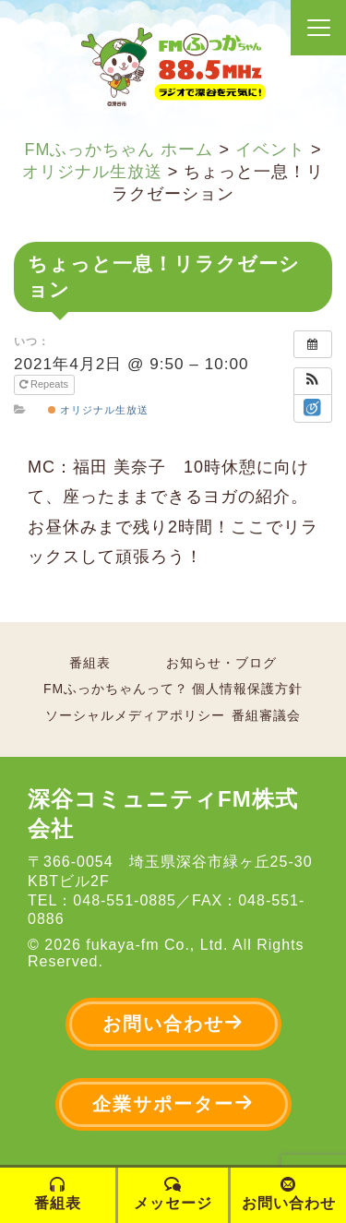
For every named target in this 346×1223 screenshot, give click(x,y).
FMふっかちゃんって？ (115, 688)
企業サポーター (173, 1103)
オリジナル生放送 (98, 409)
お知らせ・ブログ (221, 662)
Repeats (45, 384)
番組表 (90, 662)
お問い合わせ (173, 1023)
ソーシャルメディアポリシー (135, 715)
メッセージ (173, 1194)
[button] (312, 381)
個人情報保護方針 (247, 688)
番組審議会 (266, 715)
